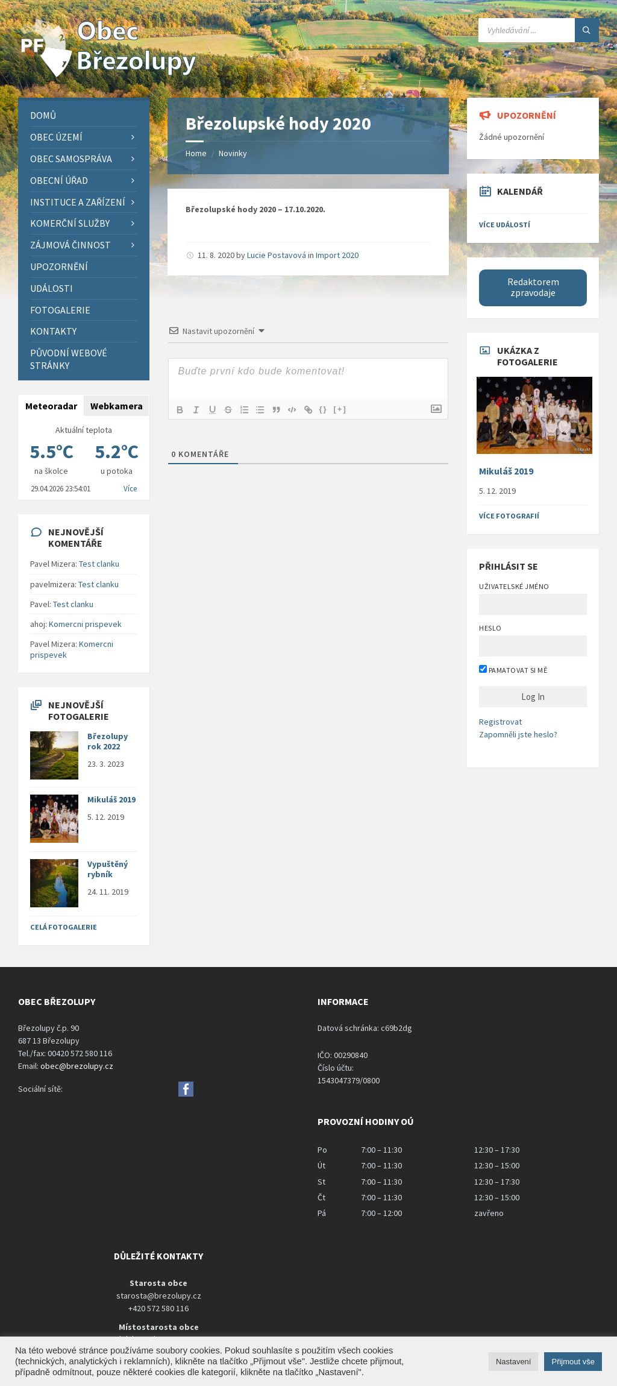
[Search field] (538, 30)
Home (196, 153)
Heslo (490, 627)
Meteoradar (51, 406)
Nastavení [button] (513, 1361)
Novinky (233, 153)
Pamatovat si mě (513, 670)
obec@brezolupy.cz (76, 1065)
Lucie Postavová (276, 255)
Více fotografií (509, 515)
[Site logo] (108, 74)
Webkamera (116, 406)
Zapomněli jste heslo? (518, 734)
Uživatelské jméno (514, 586)
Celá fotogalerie (63, 926)
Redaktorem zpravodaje (533, 287)
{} (331, 409)
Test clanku (99, 563)
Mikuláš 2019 (111, 799)
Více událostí (504, 224)
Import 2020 (337, 255)
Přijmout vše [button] (573, 1361)
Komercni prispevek (85, 624)
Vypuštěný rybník (107, 869)
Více (130, 489)
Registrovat (500, 721)
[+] (348, 409)
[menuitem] (83, 115)
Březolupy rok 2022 (107, 741)
